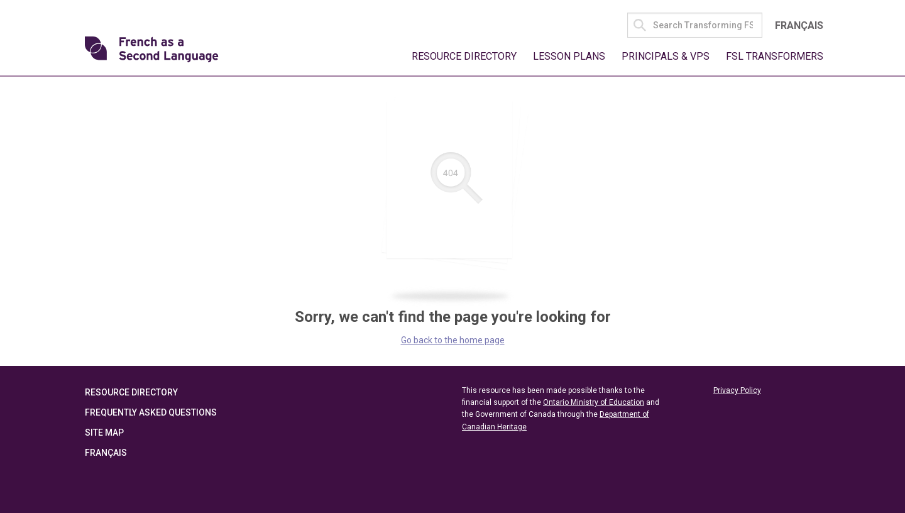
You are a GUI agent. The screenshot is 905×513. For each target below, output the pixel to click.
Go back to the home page (453, 340)
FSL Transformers (774, 56)
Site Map (104, 433)
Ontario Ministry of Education (593, 402)
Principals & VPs (666, 56)
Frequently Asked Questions (151, 412)
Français (799, 25)
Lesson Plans (569, 56)
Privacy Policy (737, 390)
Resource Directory (464, 56)
